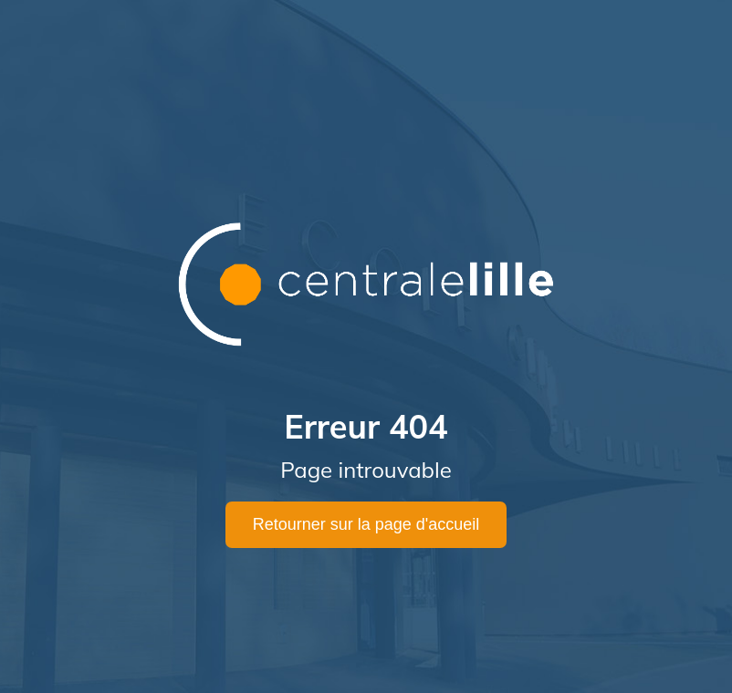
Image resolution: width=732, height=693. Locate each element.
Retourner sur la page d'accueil (366, 524)
